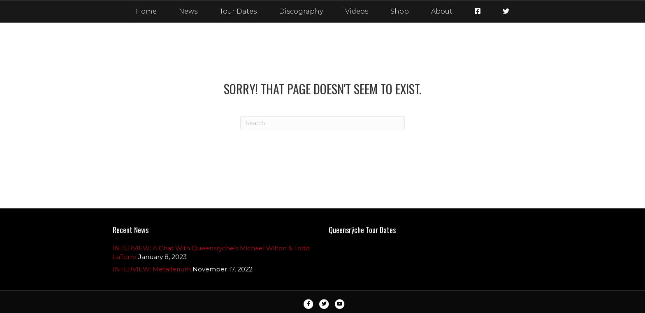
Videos (356, 11)
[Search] (322, 123)
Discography (301, 11)
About (441, 11)
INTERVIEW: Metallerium (152, 269)
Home (146, 11)
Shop (399, 11)
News (188, 11)
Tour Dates (238, 11)
